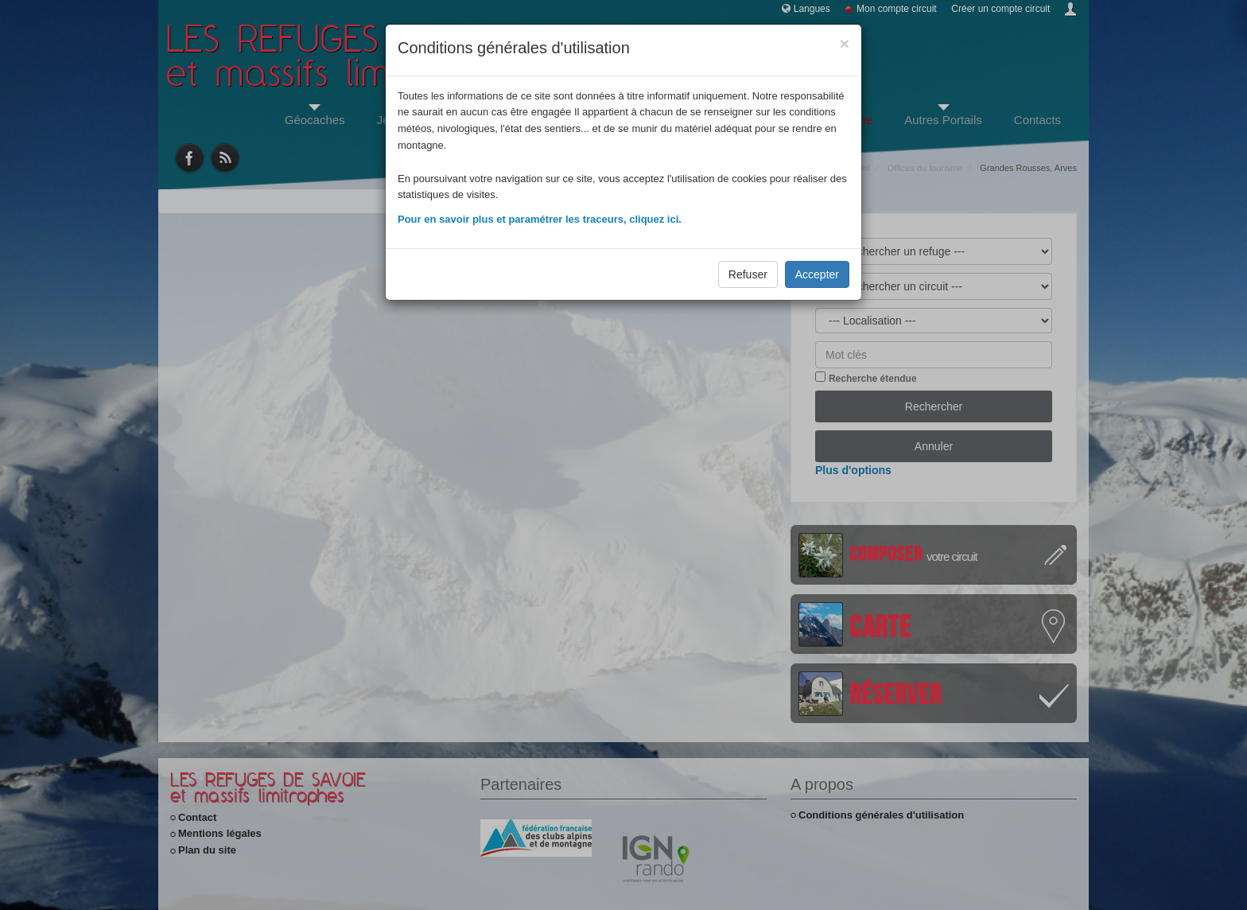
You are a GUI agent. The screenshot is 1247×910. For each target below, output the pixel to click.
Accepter (817, 274)
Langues (812, 8)
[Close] (844, 43)
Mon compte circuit (897, 8)
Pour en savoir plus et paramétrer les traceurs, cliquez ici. (540, 219)
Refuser (747, 274)
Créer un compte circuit (1000, 8)
